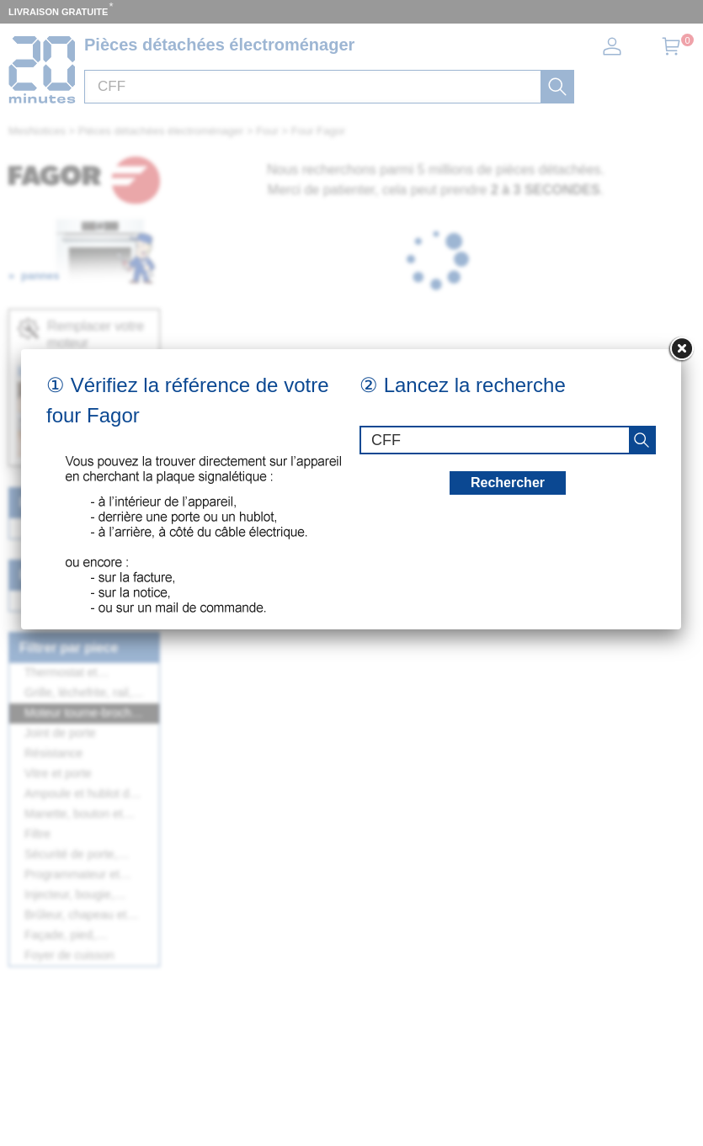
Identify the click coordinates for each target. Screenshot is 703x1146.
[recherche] (641, 440)
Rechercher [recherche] (508, 482)
